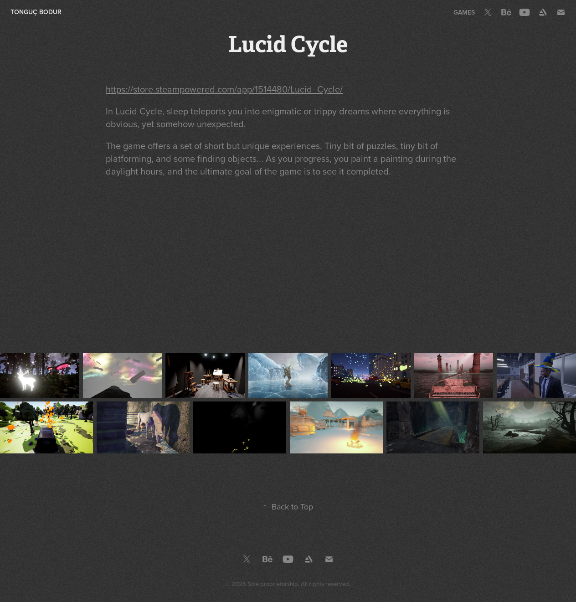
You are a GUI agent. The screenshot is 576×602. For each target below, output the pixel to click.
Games (464, 12)
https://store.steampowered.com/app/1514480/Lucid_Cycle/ (224, 89)
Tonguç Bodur (36, 11)
